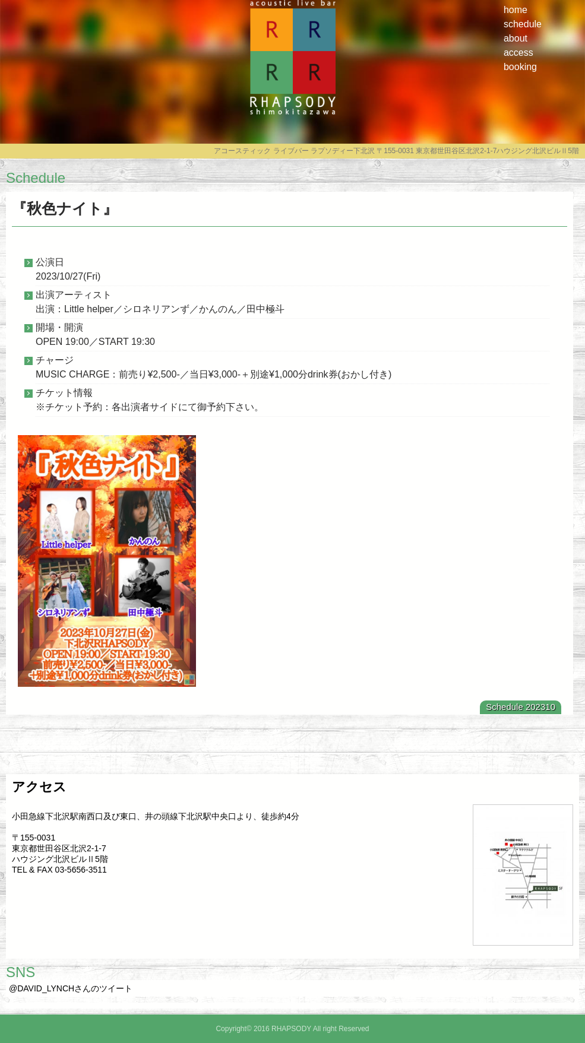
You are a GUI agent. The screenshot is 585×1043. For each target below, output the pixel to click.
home (515, 10)
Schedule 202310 (520, 707)
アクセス (39, 786)
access (518, 52)
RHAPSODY (293, 117)
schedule (523, 24)
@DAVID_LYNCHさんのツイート (70, 988)
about (515, 38)
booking (520, 67)
